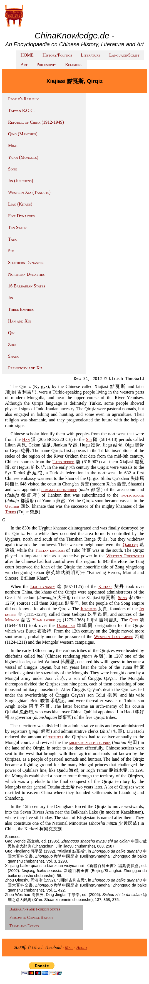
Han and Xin (19, 321)
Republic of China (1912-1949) (36, 122)
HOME (27, 55)
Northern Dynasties (26, 274)
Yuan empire (43, 619)
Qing (133, 619)
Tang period (63, 461)
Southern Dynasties (26, 262)
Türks (10, 511)
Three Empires (21, 309)
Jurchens (89, 608)
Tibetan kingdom (50, 550)
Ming (13, 145)
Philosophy (46, 64)
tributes (56, 736)
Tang (13, 239)
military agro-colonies (90, 742)
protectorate (132, 495)
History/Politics (57, 55)
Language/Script (124, 55)
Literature (90, 55)
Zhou (13, 344)
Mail (69, 947)
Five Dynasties (21, 215)
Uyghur (12, 506)
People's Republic (23, 98)
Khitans (105, 586)
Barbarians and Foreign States (34, 909)
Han (25, 439)
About (81, 947)
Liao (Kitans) (20, 204)
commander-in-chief (59, 489)
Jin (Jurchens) (20, 180)
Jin (10, 297)
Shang (13, 356)
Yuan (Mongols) (23, 157)
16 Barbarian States (26, 286)
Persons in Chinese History (31, 917)
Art (24, 64)
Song (12, 169)
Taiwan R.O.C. (21, 110)
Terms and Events (24, 926)
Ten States (17, 227)
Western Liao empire (113, 636)
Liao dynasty (42, 586)
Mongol (12, 619)
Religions (73, 64)
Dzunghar (66, 625)
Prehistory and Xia (25, 367)
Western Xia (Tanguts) (29, 192)
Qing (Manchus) (22, 133)
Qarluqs (130, 544)
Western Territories (125, 555)
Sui (11, 250)
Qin (11, 332)
